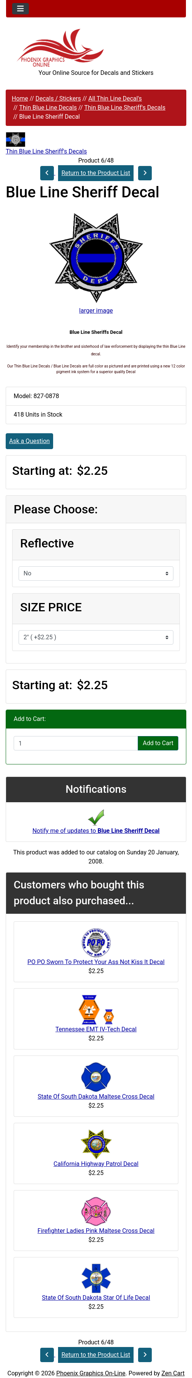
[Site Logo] (96, 47)
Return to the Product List (95, 173)
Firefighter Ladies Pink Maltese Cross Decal (96, 1230)
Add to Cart (158, 743)
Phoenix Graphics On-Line (90, 1373)
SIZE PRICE (51, 607)
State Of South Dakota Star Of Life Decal (96, 1297)
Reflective (47, 543)
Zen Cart (173, 1373)
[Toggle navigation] (20, 8)
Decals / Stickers (58, 98)
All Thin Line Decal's (115, 98)
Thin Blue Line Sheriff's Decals (124, 107)
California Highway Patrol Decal (96, 1163)
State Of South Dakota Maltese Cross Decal (96, 1096)
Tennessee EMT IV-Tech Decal (96, 1029)
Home (20, 98)
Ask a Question (29, 441)
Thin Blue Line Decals (48, 107)
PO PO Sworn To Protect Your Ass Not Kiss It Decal (95, 962)
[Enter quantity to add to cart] (76, 743)
